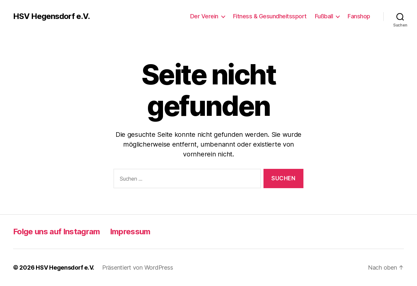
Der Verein (204, 16)
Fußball (324, 16)
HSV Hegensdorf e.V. (51, 16)
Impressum (130, 231)
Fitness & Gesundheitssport (270, 16)
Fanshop (359, 16)
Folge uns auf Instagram (56, 231)
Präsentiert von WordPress (137, 267)
